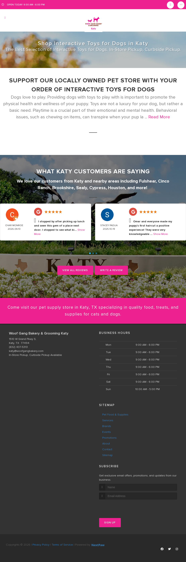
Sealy (81, 188)
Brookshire (63, 188)
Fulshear (147, 181)
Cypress (97, 188)
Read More (159, 117)
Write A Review (111, 270)
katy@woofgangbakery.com (26, 351)
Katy (78, 181)
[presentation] (120, 507)
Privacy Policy (40, 545)
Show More (160, 234)
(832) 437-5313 (18, 347)
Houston (116, 188)
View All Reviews (75, 270)
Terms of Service (62, 545)
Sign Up (110, 522)
